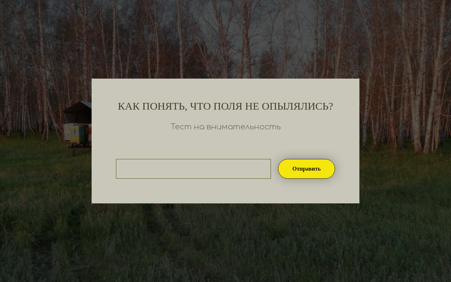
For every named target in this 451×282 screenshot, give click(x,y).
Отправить (306, 169)
